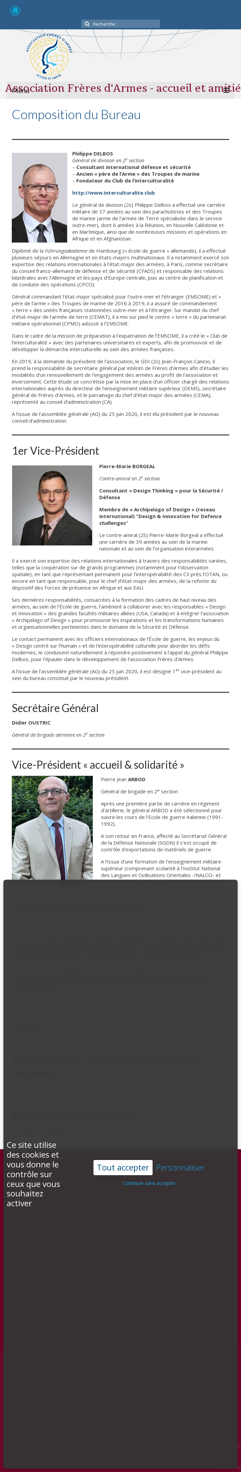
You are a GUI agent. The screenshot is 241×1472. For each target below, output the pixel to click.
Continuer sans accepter (149, 1133)
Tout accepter (123, 1117)
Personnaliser (180, 1117)
